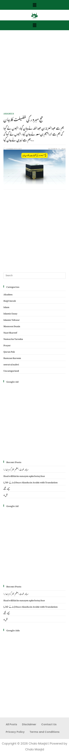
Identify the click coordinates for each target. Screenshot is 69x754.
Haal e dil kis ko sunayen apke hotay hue (24, 475)
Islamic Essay (10, 313)
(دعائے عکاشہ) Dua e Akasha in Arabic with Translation (30, 482)
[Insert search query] (34, 275)
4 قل (5, 494)
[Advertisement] (34, 74)
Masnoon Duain (11, 325)
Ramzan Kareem (12, 357)
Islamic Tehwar (11, 319)
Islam (6, 306)
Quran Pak (9, 351)
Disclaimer (29, 724)
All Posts (11, 724)
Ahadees (8, 113)
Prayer (7, 345)
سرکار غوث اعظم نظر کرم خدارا (16, 469)
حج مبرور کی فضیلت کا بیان (23, 118)
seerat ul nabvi (11, 364)
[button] (34, 5)
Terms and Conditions (44, 732)
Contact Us (49, 724)
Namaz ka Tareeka (13, 338)
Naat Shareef (10, 332)
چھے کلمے (7, 488)
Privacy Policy (15, 732)
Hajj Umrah (9, 300)
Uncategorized (11, 370)
